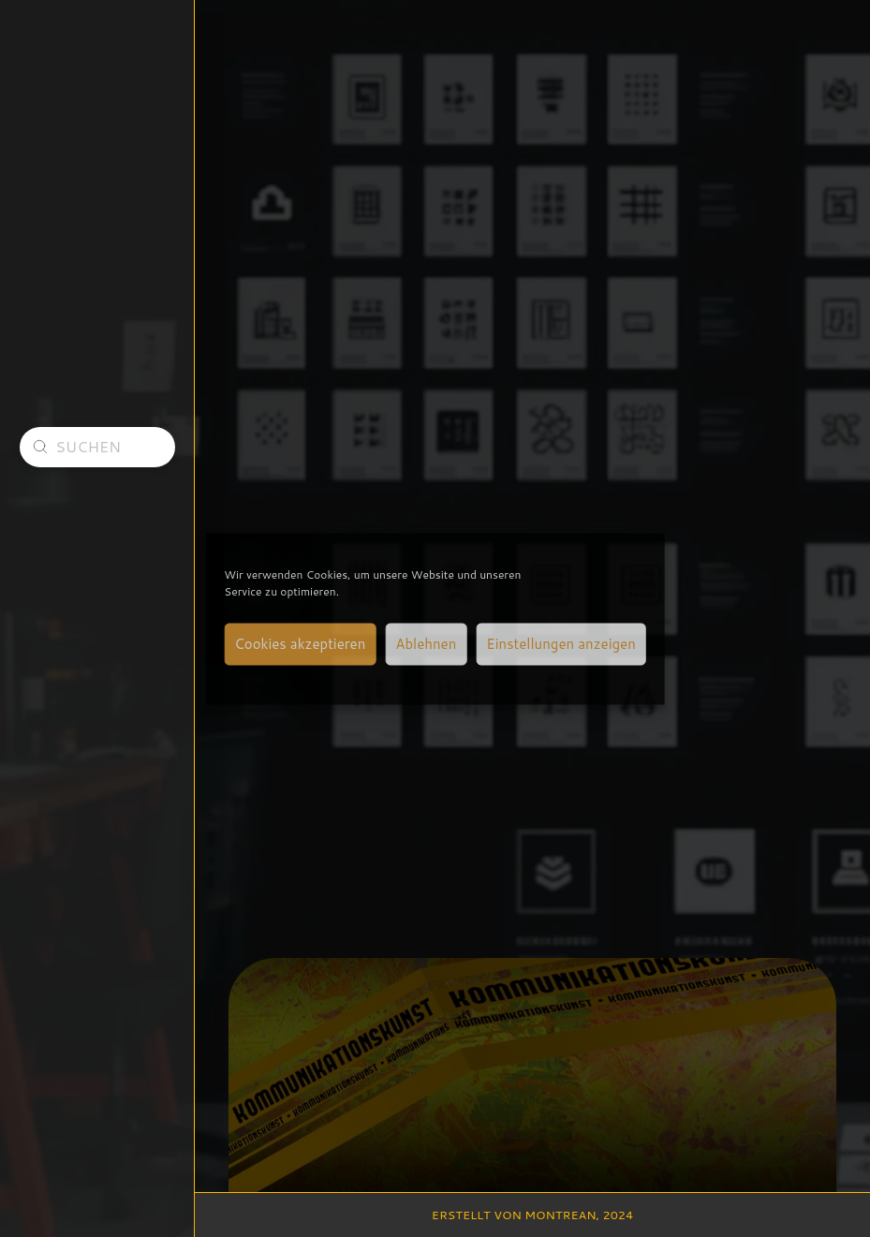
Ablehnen (425, 644)
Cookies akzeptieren (299, 644)
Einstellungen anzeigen (560, 644)
